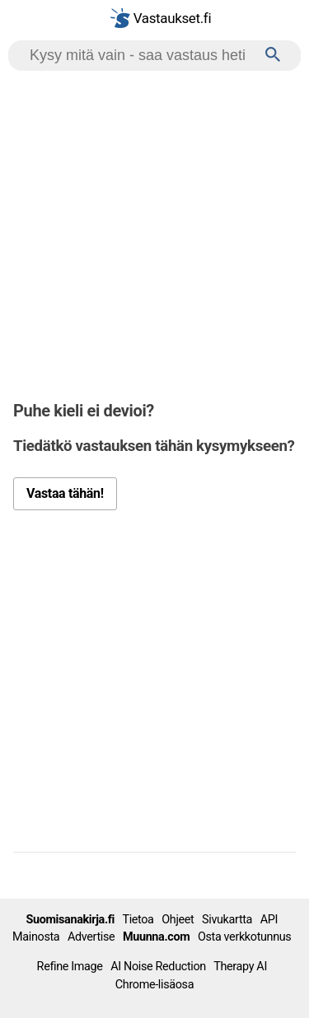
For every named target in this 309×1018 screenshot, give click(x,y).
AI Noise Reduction (158, 967)
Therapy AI (240, 967)
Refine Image (70, 967)
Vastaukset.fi (160, 18)
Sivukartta (227, 920)
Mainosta (35, 937)
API (269, 920)
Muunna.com (156, 937)
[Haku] (273, 55)
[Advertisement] (154, 233)
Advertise (91, 937)
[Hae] (140, 55)
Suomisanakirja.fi (70, 920)
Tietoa (137, 920)
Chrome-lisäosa (154, 985)
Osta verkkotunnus (245, 937)
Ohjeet (178, 920)
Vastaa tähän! (65, 493)
